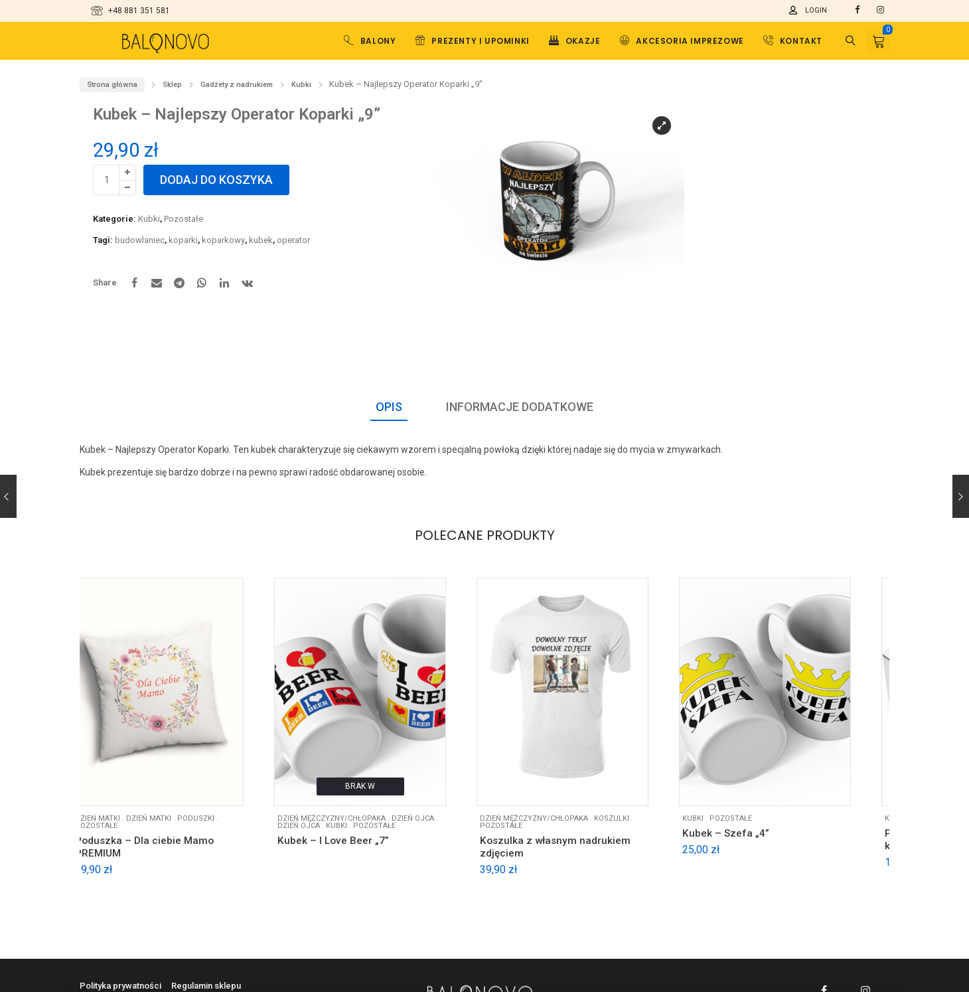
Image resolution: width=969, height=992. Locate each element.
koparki (183, 240)
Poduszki (212, 823)
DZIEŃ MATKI (114, 823)
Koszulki (634, 823)
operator (293, 240)
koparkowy (223, 240)
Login (816, 10)
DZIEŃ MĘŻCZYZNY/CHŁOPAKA (351, 823)
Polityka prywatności (120, 986)
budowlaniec (140, 240)
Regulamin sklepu (206, 986)
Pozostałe (183, 219)
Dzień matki (165, 823)
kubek (261, 240)
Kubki (301, 84)
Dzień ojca (318, 830)
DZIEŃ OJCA (432, 823)
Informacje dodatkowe (519, 407)
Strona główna (112, 84)
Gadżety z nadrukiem (236, 84)
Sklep (172, 84)
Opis (389, 407)
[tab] (389, 407)
